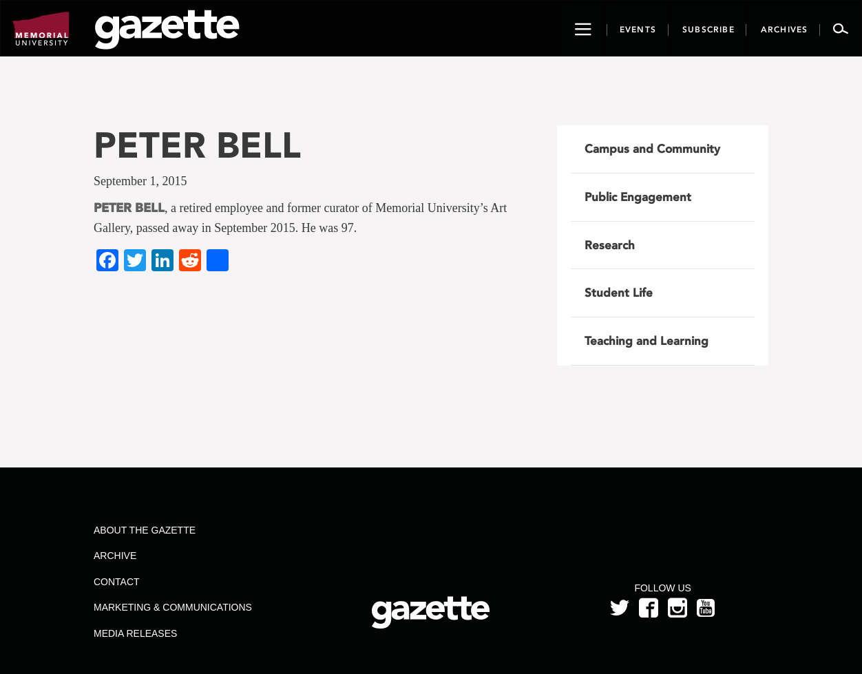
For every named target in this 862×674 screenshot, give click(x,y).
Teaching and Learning (646, 341)
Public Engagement (638, 197)
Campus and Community (652, 149)
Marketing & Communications (173, 607)
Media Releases (135, 633)
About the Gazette (145, 530)
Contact (117, 581)
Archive (115, 555)
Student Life (619, 292)
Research (610, 245)
